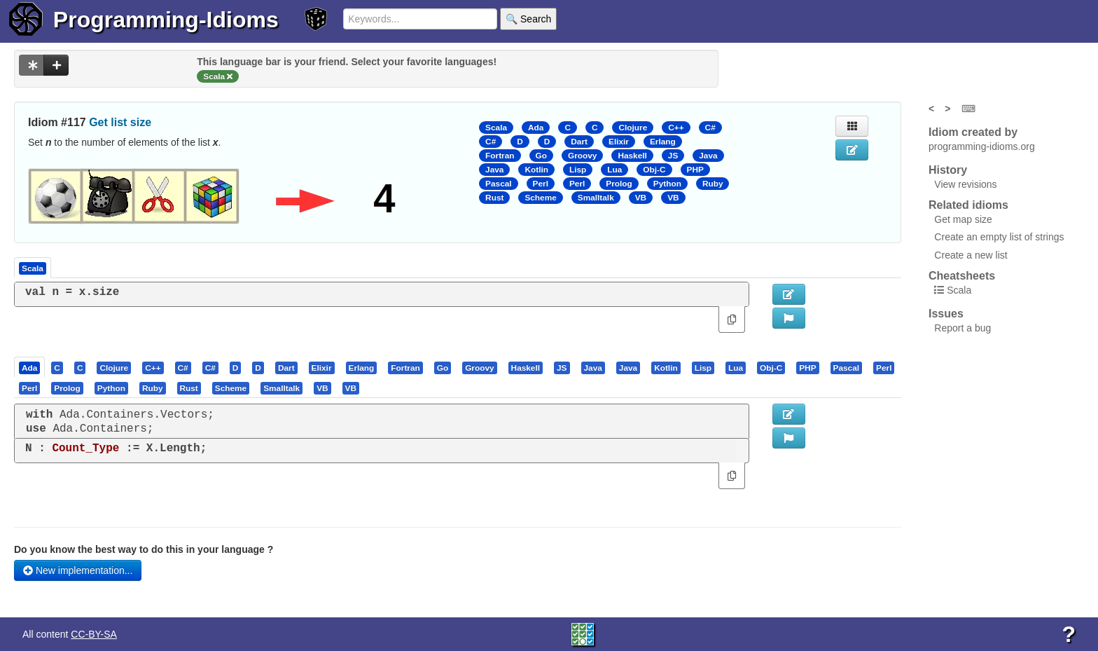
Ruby (712, 184)
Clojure (632, 127)
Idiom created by (973, 132)
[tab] (30, 367)
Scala (496, 127)
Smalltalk (596, 198)
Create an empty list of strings (999, 236)
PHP (695, 169)
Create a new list (970, 255)
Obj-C (654, 169)
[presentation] (29, 367)
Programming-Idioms (166, 19)
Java (708, 155)
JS (673, 155)
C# (710, 127)
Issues (946, 314)
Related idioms (968, 205)
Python (667, 184)
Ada (535, 127)
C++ (675, 127)
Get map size (963, 219)
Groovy (582, 155)
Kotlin (536, 169)
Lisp (577, 169)
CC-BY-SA (94, 634)
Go (541, 155)
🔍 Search (528, 19)
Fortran (499, 155)
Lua (614, 169)
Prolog (619, 184)
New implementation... (77, 570)
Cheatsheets (962, 276)
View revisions (965, 184)
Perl (540, 184)
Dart (579, 141)
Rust (494, 198)
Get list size (120, 122)
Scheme (540, 198)
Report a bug (962, 328)
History (948, 170)
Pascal (498, 184)
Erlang (663, 141)
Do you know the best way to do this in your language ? (143, 549)
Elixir (619, 141)
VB (640, 198)
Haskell (632, 155)
